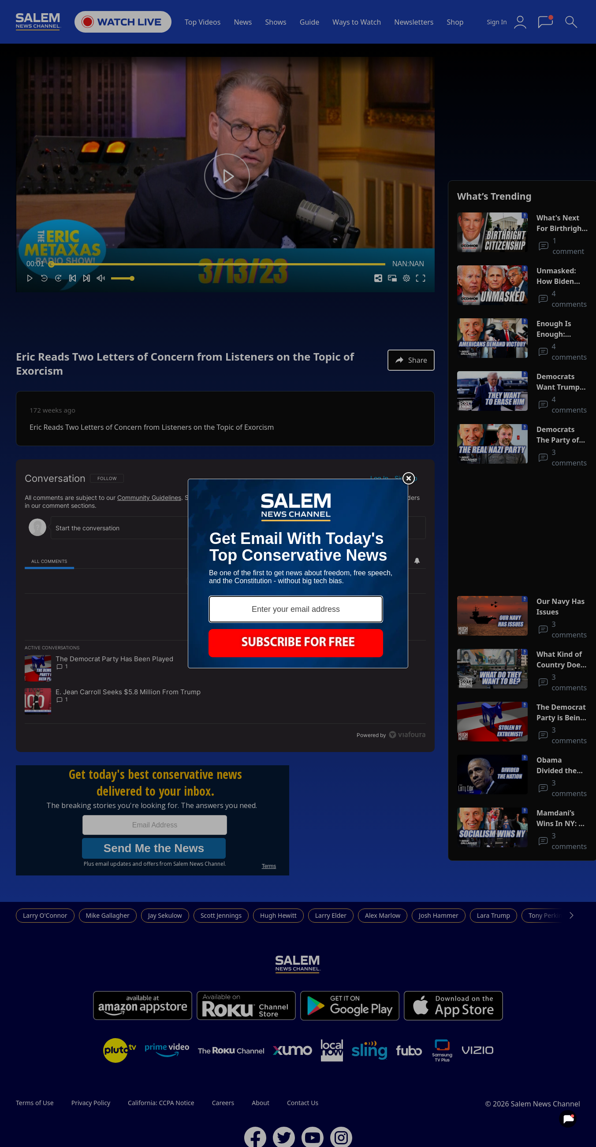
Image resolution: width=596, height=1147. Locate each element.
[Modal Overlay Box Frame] (298, 573)
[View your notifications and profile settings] (568, 1119)
